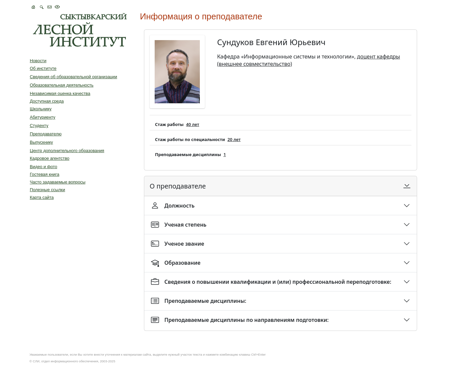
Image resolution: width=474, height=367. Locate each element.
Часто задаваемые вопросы (57, 182)
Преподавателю (46, 133)
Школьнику (41, 108)
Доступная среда (47, 101)
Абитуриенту (42, 117)
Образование (176, 263)
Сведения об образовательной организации (73, 76)
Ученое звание (177, 244)
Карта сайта (42, 197)
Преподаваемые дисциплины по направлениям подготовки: (240, 320)
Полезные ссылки (47, 189)
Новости (38, 60)
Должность (172, 206)
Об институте (43, 68)
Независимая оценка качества (60, 93)
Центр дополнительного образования (67, 150)
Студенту (39, 125)
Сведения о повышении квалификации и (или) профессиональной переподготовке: (271, 282)
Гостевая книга (44, 174)
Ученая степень (179, 225)
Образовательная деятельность (61, 85)
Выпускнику (41, 142)
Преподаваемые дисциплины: (198, 301)
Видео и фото (43, 166)
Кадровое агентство (49, 158)
